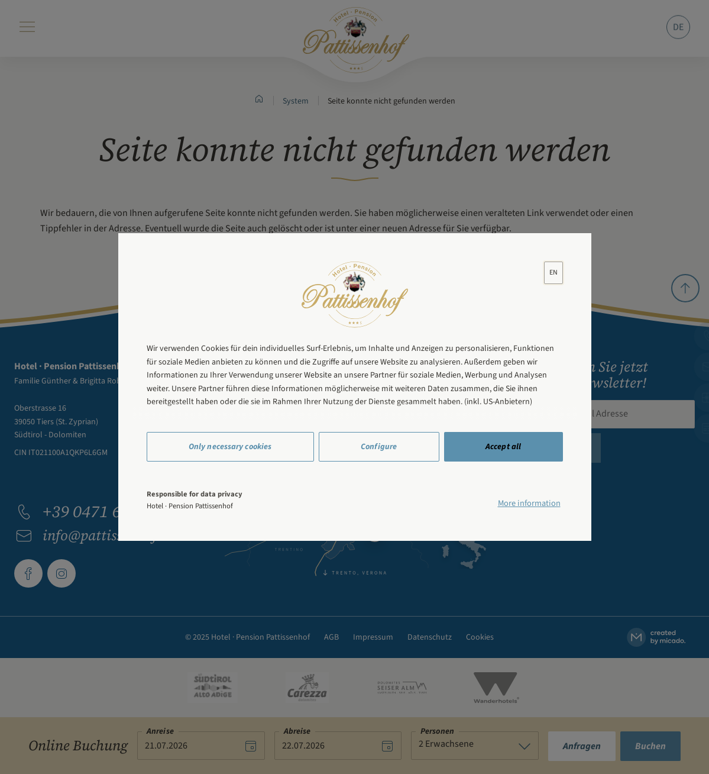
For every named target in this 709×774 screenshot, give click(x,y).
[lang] (553, 272)
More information (529, 503)
